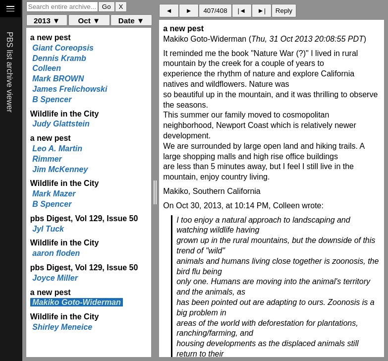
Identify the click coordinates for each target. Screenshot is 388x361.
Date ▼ (131, 20)
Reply (284, 10)
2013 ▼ (47, 20)
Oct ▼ (89, 20)
